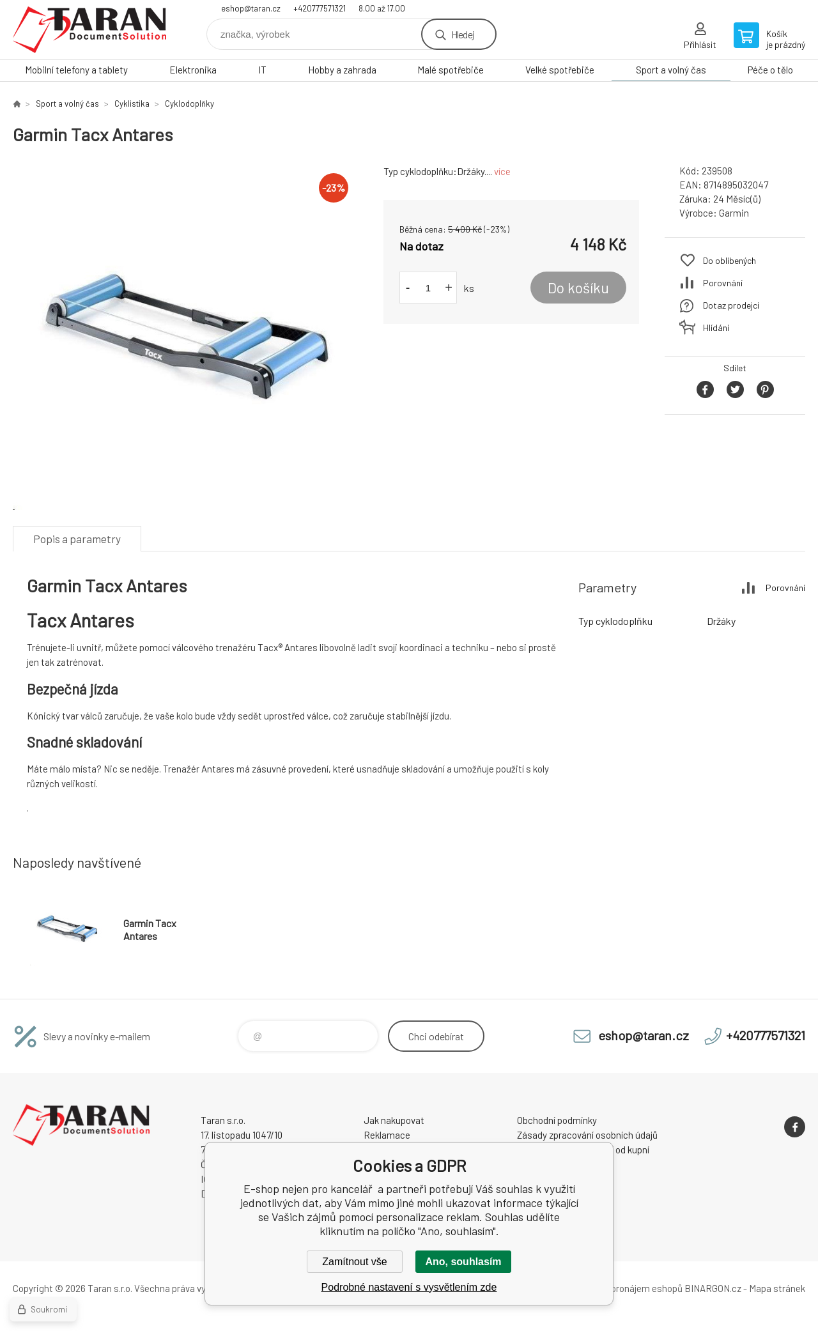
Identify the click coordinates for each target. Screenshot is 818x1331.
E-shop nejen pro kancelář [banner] (89, 29)
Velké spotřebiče (559, 69)
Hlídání (716, 327)
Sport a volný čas (671, 69)
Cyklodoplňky (189, 103)
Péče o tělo (770, 69)
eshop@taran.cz (251, 8)
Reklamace (387, 1135)
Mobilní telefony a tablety (76, 69)
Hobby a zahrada (342, 69)
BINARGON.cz (712, 1288)
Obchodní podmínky (557, 1120)
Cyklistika (132, 103)
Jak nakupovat (394, 1120)
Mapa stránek (777, 1288)
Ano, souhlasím (463, 1261)
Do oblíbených (729, 260)
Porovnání (723, 282)
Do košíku (578, 287)
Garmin (734, 213)
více (502, 171)
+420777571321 (319, 8)
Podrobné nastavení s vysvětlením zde (409, 1287)
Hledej (462, 34)
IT (262, 69)
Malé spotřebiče (450, 69)
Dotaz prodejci (731, 305)
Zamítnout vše (354, 1261)
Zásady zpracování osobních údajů (587, 1135)
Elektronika (193, 69)
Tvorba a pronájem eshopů (628, 1288)
